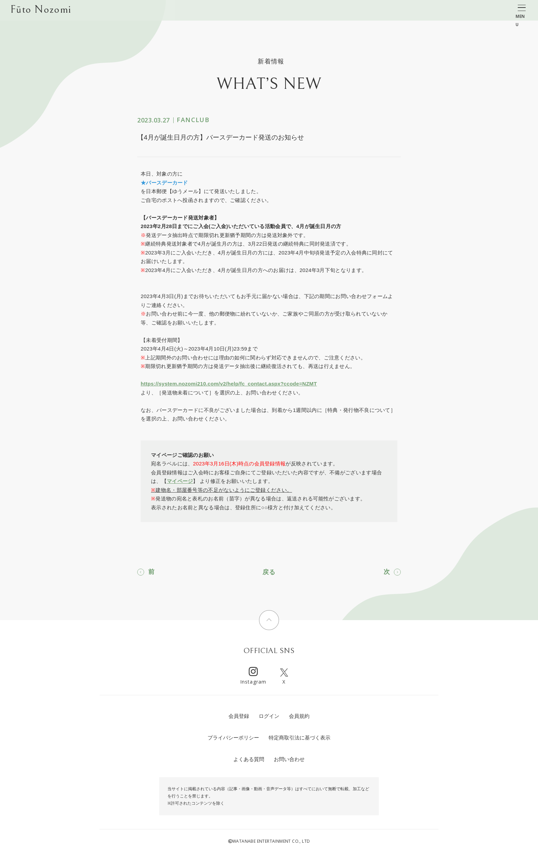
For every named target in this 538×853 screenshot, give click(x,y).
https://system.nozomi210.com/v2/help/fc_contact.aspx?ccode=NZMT (229, 384)
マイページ (180, 481)
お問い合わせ (289, 759)
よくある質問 (248, 759)
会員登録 (239, 716)
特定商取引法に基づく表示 (299, 738)
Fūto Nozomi (40, 10)
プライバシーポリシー (233, 738)
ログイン (269, 716)
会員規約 (299, 716)
